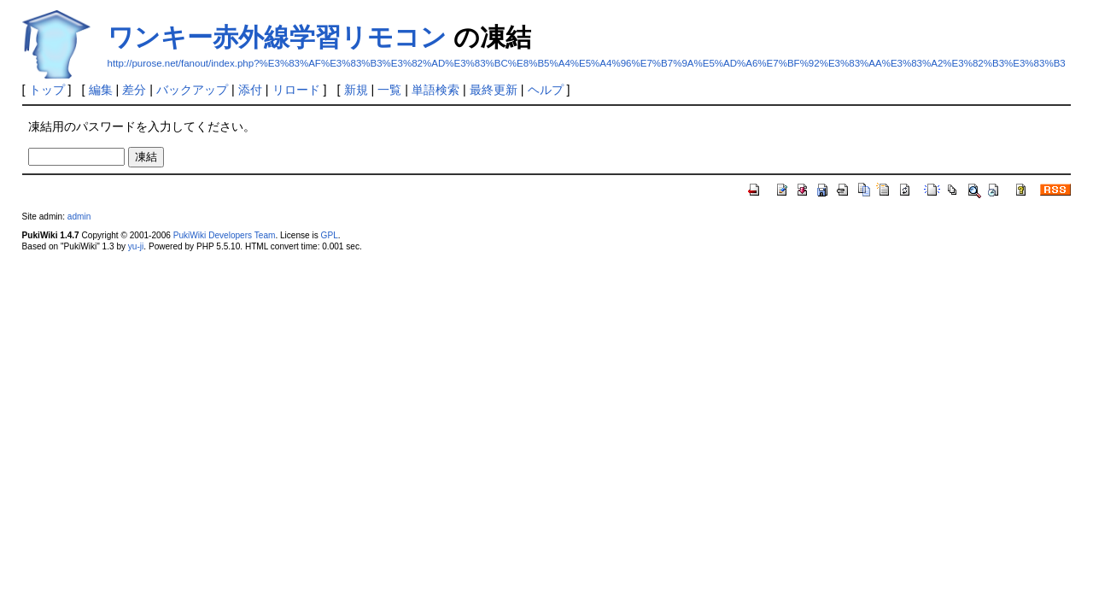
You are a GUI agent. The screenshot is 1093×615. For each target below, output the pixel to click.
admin (79, 216)
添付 (250, 90)
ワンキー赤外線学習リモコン (277, 37)
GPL (329, 235)
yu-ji (135, 246)
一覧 (389, 90)
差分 (134, 90)
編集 (101, 90)
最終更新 (493, 90)
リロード (296, 90)
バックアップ (192, 90)
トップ (47, 90)
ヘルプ (546, 90)
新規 (356, 90)
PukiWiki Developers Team (224, 235)
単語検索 (435, 90)
